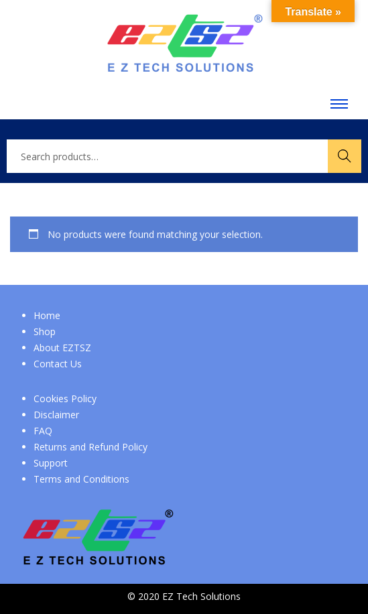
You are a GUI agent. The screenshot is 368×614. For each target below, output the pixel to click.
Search (344, 155)
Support (51, 462)
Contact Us (58, 363)
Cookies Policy (65, 398)
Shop (45, 331)
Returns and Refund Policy (90, 446)
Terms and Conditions (81, 479)
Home (47, 315)
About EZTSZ (62, 347)
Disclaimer (56, 414)
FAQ (43, 430)
